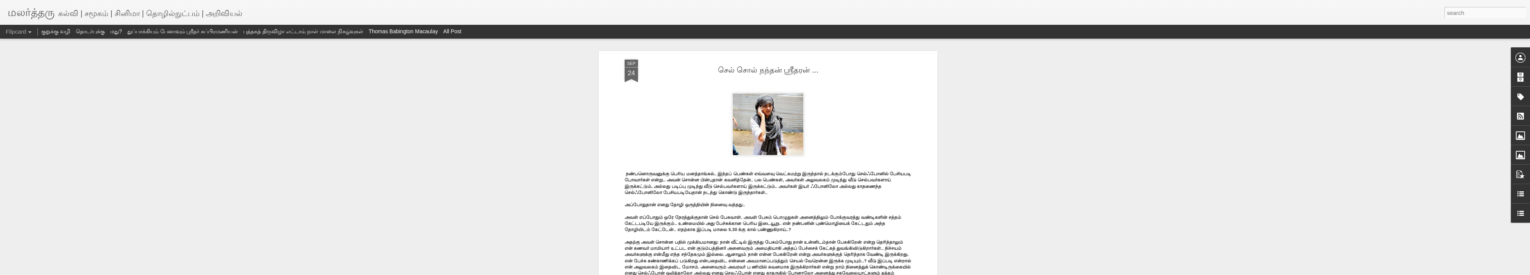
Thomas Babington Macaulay (403, 31)
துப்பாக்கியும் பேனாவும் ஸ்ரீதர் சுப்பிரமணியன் (182, 31)
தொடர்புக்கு (90, 31)
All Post (452, 31)
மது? (116, 31)
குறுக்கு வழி (55, 31)
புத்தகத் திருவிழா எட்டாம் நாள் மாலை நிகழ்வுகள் (303, 31)
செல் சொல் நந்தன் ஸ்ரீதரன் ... (768, 70)
